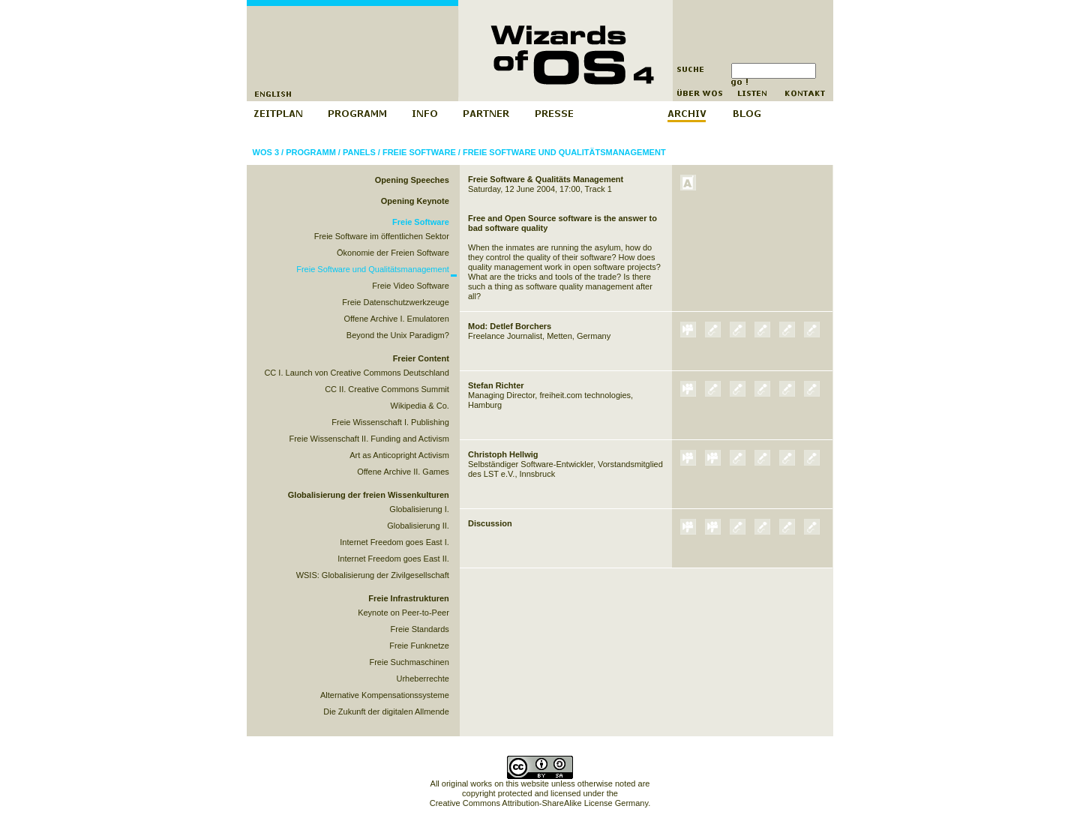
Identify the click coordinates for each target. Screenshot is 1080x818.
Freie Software (419, 152)
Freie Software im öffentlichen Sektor (381, 236)
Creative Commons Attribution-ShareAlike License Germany (539, 803)
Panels (359, 152)
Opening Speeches (412, 179)
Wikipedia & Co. (420, 405)
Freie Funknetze (418, 645)
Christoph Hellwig (503, 454)
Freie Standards (420, 629)
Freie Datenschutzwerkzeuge (395, 302)
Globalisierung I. (419, 509)
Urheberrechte (423, 678)
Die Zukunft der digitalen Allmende (386, 711)
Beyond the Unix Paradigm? (397, 335)
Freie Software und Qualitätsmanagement (564, 152)
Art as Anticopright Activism (399, 455)
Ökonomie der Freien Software (393, 252)
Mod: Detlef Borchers (509, 326)
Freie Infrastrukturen (408, 598)
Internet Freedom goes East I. (394, 542)
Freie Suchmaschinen (408, 662)
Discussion (490, 523)
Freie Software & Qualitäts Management (545, 179)
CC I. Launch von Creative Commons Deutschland (356, 372)
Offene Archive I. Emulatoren (396, 318)
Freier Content (421, 358)
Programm (311, 152)
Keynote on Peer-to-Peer (403, 612)
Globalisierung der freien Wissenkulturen (368, 494)
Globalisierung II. (418, 525)
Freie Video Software (410, 285)
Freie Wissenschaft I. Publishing (390, 422)
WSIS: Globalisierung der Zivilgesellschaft (372, 575)
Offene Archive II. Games (403, 471)
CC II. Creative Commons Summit (387, 389)
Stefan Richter (496, 385)
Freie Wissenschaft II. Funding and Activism (368, 438)
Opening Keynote (415, 200)
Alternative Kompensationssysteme (384, 695)
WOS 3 (266, 152)
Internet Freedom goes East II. (393, 558)
